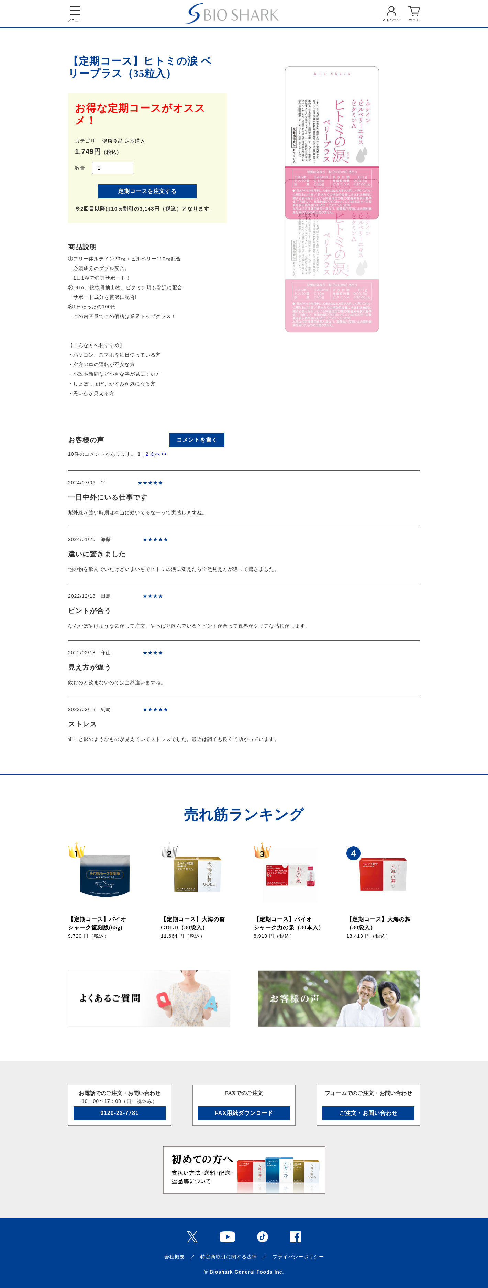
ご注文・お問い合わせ (368, 1113)
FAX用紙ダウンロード (244, 1113)
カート (414, 20)
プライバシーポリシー (298, 1256)
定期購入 (135, 141)
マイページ (391, 20)
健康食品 (112, 141)
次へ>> (158, 454)
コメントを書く (197, 440)
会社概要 (174, 1256)
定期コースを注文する (147, 191)
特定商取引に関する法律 (228, 1256)
